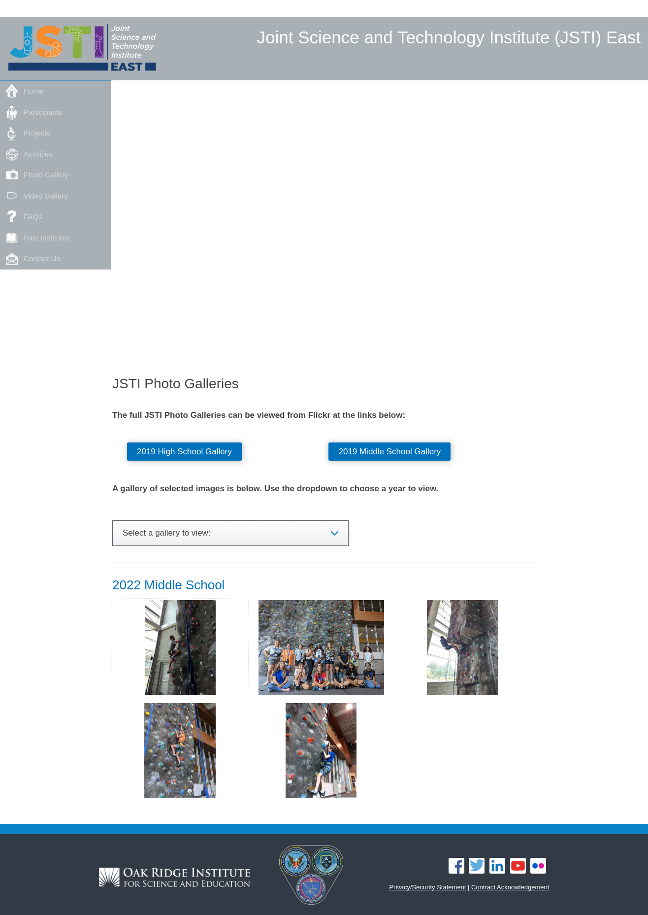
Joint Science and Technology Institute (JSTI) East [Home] (449, 37)
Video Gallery (46, 196)
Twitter (477, 866)
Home (33, 91)
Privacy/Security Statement (427, 887)
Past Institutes (47, 238)
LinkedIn (497, 866)
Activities (38, 154)
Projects (37, 133)
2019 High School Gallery (184, 451)
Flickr (538, 866)
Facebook (456, 866)
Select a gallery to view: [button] (167, 533)
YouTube (518, 866)
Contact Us (42, 258)
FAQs (33, 216)
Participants (43, 112)
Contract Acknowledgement (510, 887)
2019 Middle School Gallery (389, 451)
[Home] (82, 49)
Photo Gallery (46, 174)
